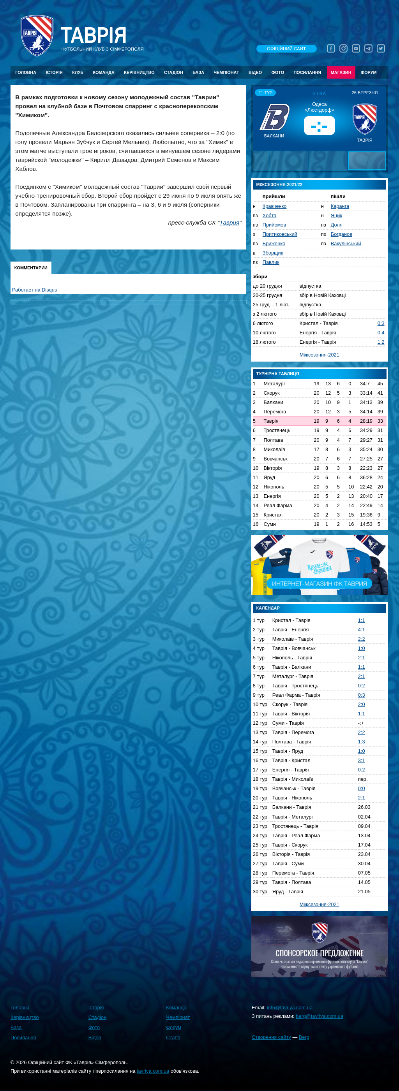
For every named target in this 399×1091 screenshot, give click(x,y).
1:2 (381, 342)
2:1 (361, 658)
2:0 (361, 704)
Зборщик (273, 253)
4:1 (361, 629)
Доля (337, 225)
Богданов (341, 234)
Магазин (341, 72)
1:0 (361, 648)
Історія (54, 72)
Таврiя (93, 35)
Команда (103, 72)
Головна (25, 72)
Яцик (336, 215)
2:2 (361, 639)
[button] (260, 118)
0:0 (361, 788)
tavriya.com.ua (153, 1071)
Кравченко (275, 206)
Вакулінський (346, 243)
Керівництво (139, 72)
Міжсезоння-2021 (319, 355)
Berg (304, 1037)
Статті (173, 1037)
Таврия (229, 222)
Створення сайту (271, 1037)
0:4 (381, 333)
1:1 (361, 620)
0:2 (361, 686)
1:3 (361, 742)
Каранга (340, 206)
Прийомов (274, 225)
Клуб (77, 72)
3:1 (361, 760)
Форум (369, 72)
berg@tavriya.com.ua (319, 1016)
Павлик (271, 262)
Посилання (307, 72)
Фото (278, 72)
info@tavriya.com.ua (289, 1007)
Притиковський (280, 234)
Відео (255, 72)
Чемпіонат (226, 72)
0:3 (381, 323)
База (198, 72)
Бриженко (274, 243)
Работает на (34, 290)
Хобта (270, 215)
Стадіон (173, 72)
